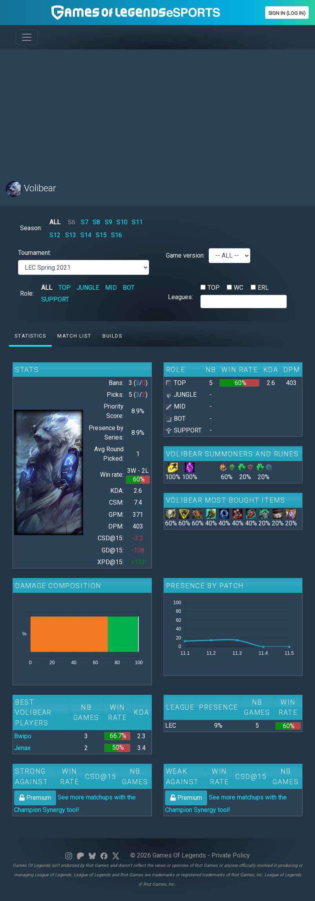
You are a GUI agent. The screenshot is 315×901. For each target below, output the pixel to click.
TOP (64, 287)
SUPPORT (55, 299)
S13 (70, 235)
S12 (54, 235)
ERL (263, 287)
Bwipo (22, 736)
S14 (85, 235)
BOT (129, 287)
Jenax (22, 748)
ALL (54, 222)
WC (238, 287)
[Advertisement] (157, 110)
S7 (84, 222)
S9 (108, 222)
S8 (96, 222)
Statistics (30, 336)
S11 (137, 222)
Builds (112, 336)
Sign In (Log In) (287, 13)
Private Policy (230, 855)
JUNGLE (87, 287)
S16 (116, 235)
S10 (122, 222)
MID (111, 287)
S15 (101, 235)
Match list (74, 336)
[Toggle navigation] (27, 37)
